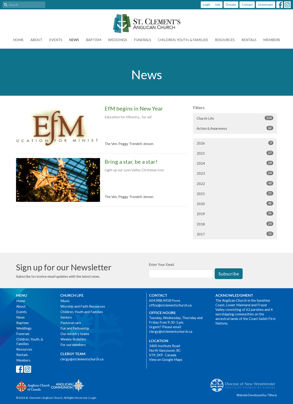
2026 (235, 143)
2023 (235, 173)
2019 (235, 213)
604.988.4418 (160, 300)
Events (55, 40)
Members (271, 40)
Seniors (66, 317)
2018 (235, 224)
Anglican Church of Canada (33, 386)
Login (206, 4)
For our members (73, 345)
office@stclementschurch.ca (170, 305)
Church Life (235, 118)
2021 (235, 193)
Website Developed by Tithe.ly (256, 395)
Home (18, 40)
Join (217, 4)
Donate (231, 4)
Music (65, 301)
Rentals (248, 40)
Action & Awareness (235, 128)
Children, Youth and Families (81, 312)
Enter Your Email (161, 264)
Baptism (93, 40)
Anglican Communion (68, 385)
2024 (235, 163)
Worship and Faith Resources (82, 306)
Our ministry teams (74, 334)
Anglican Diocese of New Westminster (244, 383)
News (74, 40)
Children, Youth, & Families (183, 40)
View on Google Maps (165, 359)
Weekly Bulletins (73, 339)
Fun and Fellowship (74, 328)
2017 (235, 234)
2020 (235, 203)
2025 (235, 153)
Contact (247, 4)
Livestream (265, 4)
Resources (225, 40)
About (36, 40)
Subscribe (228, 273)
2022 (235, 183)
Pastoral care (70, 323)
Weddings (117, 40)
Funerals (142, 40)
